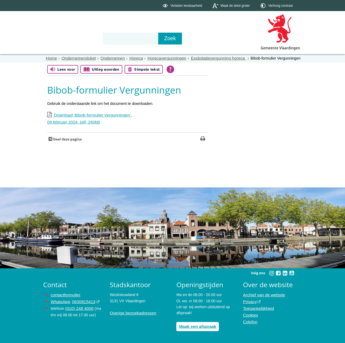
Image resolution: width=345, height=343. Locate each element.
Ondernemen (107, 58)
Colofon (249, 318)
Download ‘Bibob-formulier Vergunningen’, (127, 119)
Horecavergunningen (156, 58)
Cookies (250, 312)
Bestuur (93, 38)
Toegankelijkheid (257, 306)
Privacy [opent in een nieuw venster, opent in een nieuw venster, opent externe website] (249, 300)
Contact (158, 38)
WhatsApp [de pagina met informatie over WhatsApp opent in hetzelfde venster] (59, 300)
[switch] (183, 5)
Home (51, 58)
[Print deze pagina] (202, 138)
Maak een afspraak (196, 325)
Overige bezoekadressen (131, 312)
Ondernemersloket (75, 58)
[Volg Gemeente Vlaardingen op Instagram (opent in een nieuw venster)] (271, 272)
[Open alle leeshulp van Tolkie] (170, 69)
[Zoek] (230, 38)
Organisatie (125, 38)
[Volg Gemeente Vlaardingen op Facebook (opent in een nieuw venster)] (278, 272)
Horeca (129, 58)
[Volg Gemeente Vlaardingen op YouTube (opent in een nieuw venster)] (292, 272)
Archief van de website (262, 294)
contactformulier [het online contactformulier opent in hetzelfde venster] (64, 294)
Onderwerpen (58, 38)
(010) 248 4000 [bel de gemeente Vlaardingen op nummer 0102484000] (78, 306)
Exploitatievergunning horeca (204, 58)
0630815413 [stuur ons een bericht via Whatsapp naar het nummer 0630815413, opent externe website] (80, 300)
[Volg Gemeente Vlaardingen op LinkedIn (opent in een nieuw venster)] (285, 272)
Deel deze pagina (67, 138)
